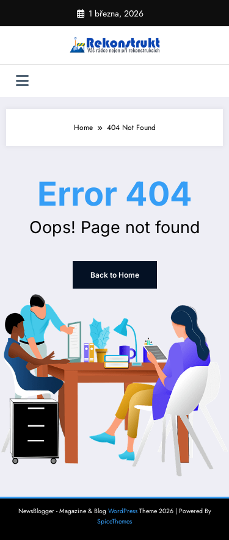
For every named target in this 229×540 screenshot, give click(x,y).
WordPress (122, 511)
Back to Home (114, 274)
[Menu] (22, 81)
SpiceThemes (114, 521)
